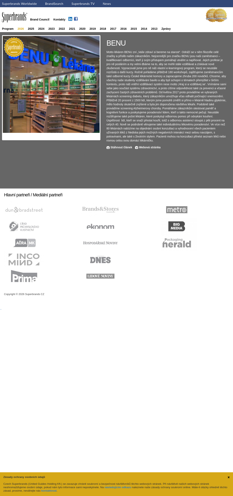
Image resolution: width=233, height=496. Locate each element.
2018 (103, 28)
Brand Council (39, 19)
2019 (93, 28)
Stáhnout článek (121, 147)
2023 (51, 28)
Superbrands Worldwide (19, 3)
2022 (62, 28)
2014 (144, 28)
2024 (41, 28)
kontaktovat (48, 490)
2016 (123, 28)
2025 (31, 28)
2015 (134, 28)
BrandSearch (54, 3)
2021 (72, 28)
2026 (21, 28)
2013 (154, 28)
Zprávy (166, 28)
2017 (113, 28)
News (107, 3)
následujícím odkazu (117, 487)
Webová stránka (149, 147)
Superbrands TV (83, 3)
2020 (82, 28)
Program (8, 28)
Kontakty (59, 19)
